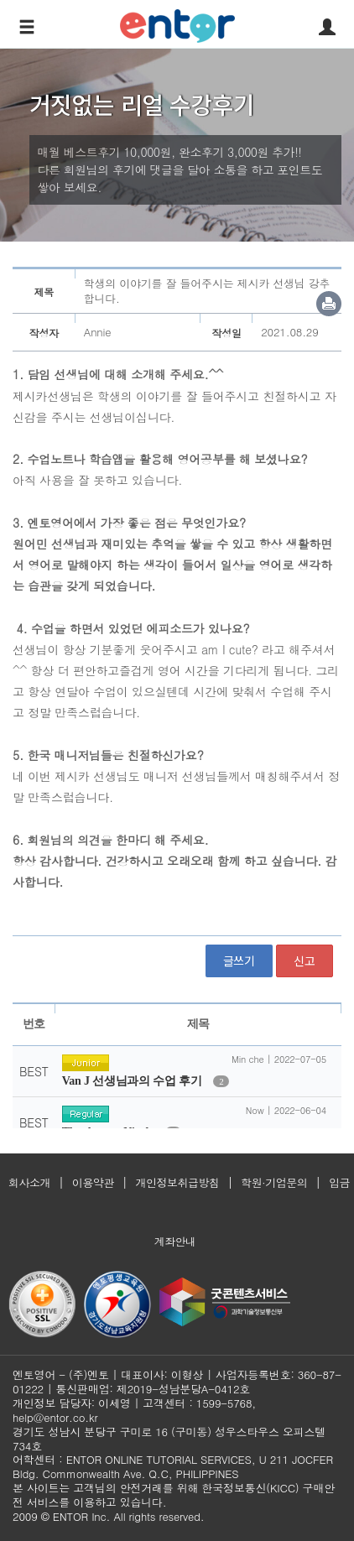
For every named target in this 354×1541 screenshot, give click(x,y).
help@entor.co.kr (55, 1417)
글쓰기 (239, 960)
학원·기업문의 (274, 1182)
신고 (304, 960)
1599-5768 (224, 1403)
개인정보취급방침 (178, 1182)
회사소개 (29, 1182)
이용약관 (93, 1182)
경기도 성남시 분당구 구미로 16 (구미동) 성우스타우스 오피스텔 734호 (169, 1439)
